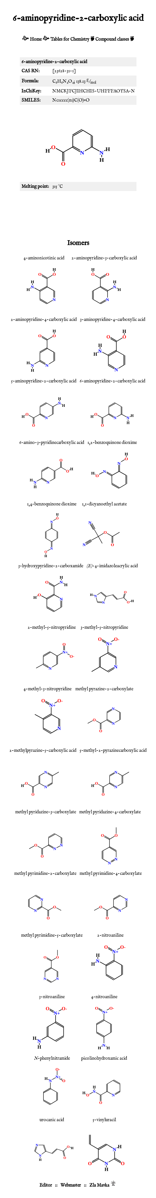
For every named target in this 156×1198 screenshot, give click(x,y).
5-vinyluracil (104, 1120)
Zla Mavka (99, 1185)
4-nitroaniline (104, 997)
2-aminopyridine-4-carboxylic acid (44, 320)
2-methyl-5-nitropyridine (52, 627)
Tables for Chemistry (69, 39)
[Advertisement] (78, 214)
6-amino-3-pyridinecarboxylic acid (51, 443)
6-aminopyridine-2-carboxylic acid (112, 381)
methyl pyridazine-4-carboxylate (110, 812)
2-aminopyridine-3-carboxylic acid (104, 258)
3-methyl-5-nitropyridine (104, 627)
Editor (45, 1185)
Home (36, 39)
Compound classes (112, 39)
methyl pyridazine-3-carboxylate (45, 812)
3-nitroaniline (52, 997)
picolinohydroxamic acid (104, 1058)
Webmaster (70, 1185)
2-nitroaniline (110, 935)
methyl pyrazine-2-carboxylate (104, 689)
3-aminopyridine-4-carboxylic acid (112, 320)
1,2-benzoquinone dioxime (112, 443)
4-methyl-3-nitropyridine (47, 689)
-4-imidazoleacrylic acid (112, 566)
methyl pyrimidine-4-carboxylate (111, 873)
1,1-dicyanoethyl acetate (104, 504)
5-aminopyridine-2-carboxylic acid (43, 381)
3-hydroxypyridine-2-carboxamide (50, 566)
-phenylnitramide (52, 1058)
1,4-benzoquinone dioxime (51, 504)
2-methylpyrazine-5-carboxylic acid (42, 750)
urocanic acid (52, 1120)
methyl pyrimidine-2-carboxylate (45, 873)
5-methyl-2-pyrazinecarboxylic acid (113, 750)
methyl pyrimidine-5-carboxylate (52, 935)
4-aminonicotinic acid (43, 258)
